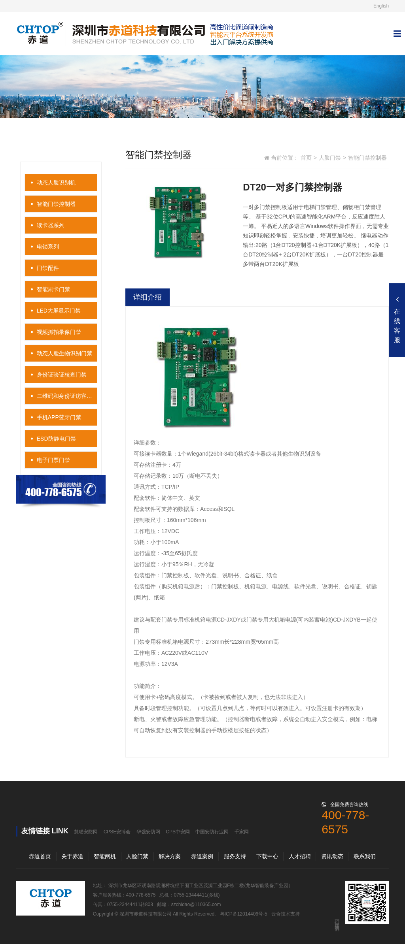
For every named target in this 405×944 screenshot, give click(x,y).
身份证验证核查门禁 (62, 374)
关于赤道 (72, 856)
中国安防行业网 (212, 832)
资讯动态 (332, 856)
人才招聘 (300, 856)
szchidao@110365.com (196, 904)
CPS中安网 (178, 832)
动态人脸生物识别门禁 (64, 353)
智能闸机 (105, 856)
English (381, 6)
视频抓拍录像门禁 (59, 332)
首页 (306, 158)
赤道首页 (40, 856)
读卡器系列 (50, 225)
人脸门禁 (330, 158)
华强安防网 (148, 832)
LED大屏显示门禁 (59, 310)
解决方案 (170, 856)
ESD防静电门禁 (56, 438)
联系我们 (365, 856)
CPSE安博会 (117, 832)
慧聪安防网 (86, 832)
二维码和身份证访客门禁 (67, 396)
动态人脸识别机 (56, 182)
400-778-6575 (141, 895)
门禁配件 (48, 268)
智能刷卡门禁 (53, 289)
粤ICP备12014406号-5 (243, 914)
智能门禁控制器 (56, 204)
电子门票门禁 (53, 460)
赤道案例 (202, 856)
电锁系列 (48, 246)
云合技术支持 (285, 914)
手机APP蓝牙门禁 (59, 417)
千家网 (242, 832)
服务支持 (235, 856)
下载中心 (267, 856)
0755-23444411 (190, 895)
